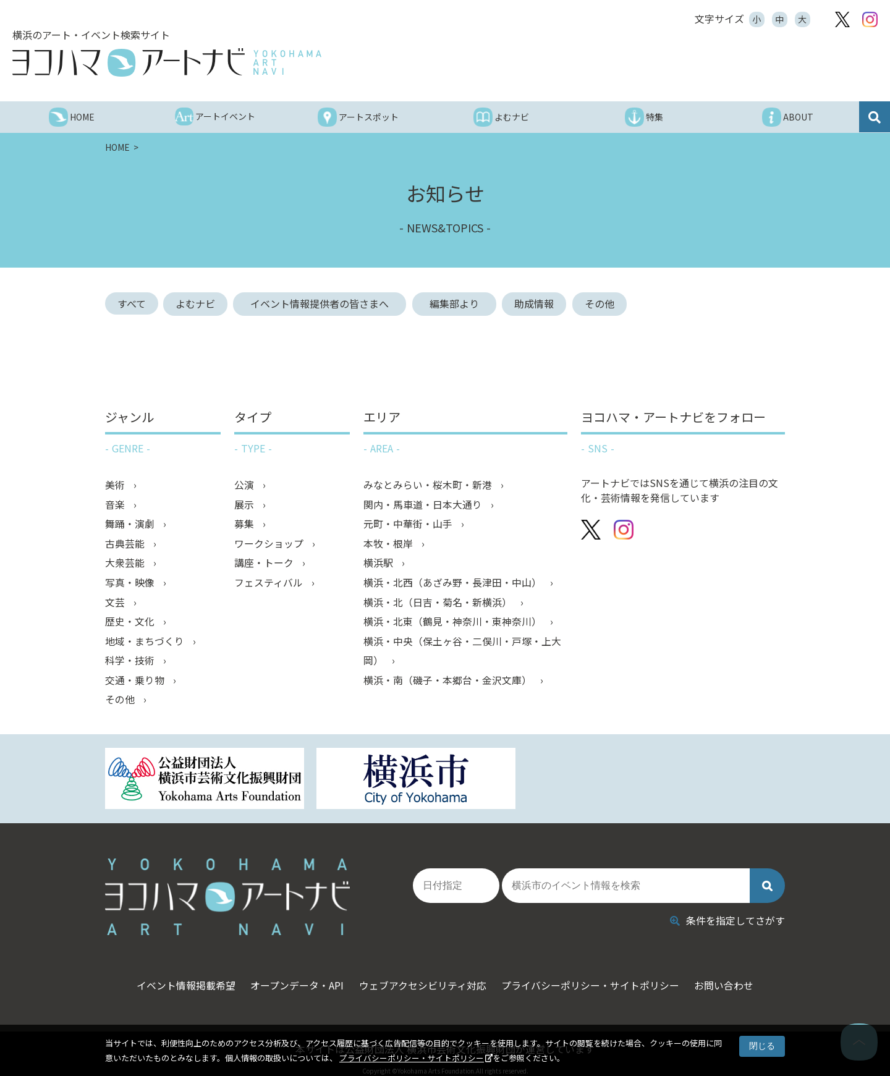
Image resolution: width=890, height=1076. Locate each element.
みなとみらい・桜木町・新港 (428, 484)
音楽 (116, 504)
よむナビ (196, 303)
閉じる (762, 1046)
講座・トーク (265, 563)
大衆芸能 (126, 563)
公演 (245, 484)
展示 (245, 504)
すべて (131, 303)
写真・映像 (131, 583)
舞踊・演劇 (131, 524)
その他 (602, 303)
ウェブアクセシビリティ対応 (422, 975)
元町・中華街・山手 (409, 524)
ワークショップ (270, 543)
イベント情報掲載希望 (178, 975)
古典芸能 (126, 543)
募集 (245, 524)
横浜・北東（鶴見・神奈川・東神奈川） (453, 623)
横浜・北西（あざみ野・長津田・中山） (453, 583)
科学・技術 (131, 662)
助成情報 (536, 303)
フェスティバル (269, 583)
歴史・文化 (131, 623)
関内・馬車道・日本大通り (424, 504)
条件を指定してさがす (727, 911)
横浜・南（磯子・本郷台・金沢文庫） (448, 682)
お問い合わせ (732, 975)
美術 (116, 484)
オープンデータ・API (293, 975)
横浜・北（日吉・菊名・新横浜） (438, 603)
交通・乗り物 (136, 682)
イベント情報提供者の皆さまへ (326, 303)
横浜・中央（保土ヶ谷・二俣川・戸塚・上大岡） (462, 652)
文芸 (116, 603)
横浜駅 (379, 563)
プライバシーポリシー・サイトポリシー (411, 1058)
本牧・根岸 (389, 543)
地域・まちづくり (146, 642)
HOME (118, 147)
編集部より (461, 303)
